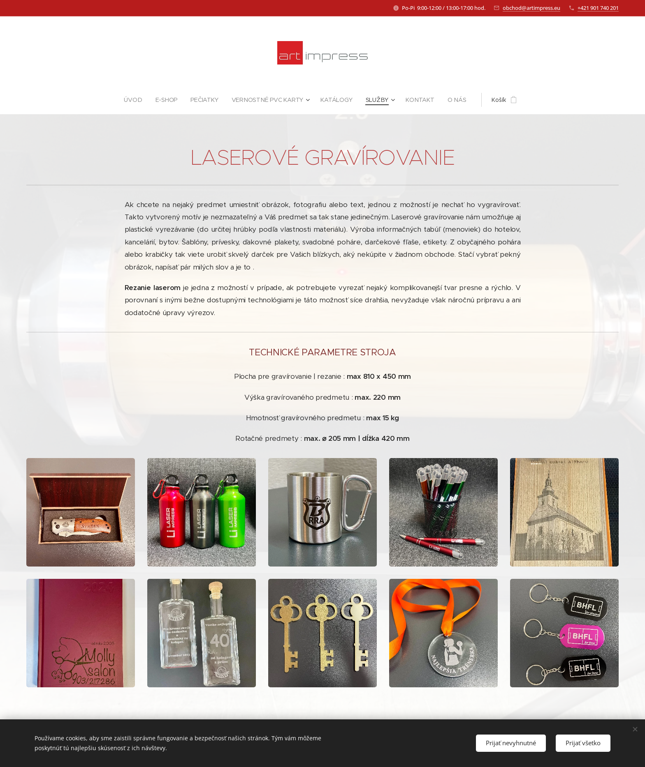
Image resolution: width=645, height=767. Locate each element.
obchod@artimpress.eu (531, 8)
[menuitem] (136, 100)
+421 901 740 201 (598, 8)
